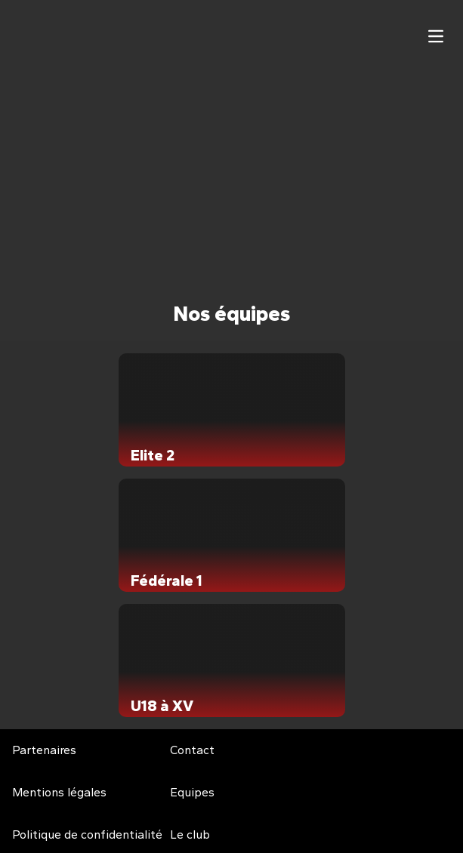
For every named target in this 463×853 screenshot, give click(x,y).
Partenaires (44, 750)
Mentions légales (59, 792)
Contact (192, 750)
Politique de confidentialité (87, 834)
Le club (190, 834)
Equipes (192, 792)
